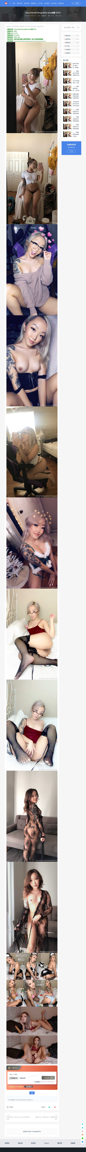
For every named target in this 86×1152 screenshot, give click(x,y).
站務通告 (47, 3)
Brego (11, 1107)
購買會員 (61, 3)
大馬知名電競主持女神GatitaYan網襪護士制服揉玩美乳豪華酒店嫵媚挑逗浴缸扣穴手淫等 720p (76, 103)
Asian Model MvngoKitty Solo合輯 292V (24, 1099)
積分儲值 (54, 3)
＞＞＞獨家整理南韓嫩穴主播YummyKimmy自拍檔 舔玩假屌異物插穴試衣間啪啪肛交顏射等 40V (76, 134)
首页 (14, 3)
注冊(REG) (20, 1086)
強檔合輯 (26, 3)
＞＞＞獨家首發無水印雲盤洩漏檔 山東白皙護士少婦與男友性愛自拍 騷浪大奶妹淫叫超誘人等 (76, 119)
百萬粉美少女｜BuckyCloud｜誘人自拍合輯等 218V (18, 1118)
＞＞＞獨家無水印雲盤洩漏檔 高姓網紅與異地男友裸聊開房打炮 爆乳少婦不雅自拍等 (76, 73)
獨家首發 (19, 3)
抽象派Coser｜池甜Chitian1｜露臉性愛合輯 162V (46, 1118)
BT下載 (40, 3)
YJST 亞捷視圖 (15, 26)
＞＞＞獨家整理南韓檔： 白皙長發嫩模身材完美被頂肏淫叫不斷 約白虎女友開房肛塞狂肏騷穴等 (76, 88)
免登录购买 (28, 1086)
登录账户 (29, 1131)
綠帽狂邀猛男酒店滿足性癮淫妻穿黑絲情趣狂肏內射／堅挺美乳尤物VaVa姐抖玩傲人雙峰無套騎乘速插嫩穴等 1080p (76, 96)
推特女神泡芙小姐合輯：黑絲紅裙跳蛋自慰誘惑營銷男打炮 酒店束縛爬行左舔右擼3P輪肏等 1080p (76, 65)
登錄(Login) (13, 1086)
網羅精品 (34, 3)
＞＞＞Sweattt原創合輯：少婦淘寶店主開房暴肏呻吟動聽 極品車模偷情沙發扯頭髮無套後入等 (76, 81)
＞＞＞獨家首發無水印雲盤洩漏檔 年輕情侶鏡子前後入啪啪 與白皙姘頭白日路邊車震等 (76, 111)
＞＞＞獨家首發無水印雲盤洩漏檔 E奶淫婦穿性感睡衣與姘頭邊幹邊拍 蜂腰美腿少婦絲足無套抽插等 (76, 126)
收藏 (32, 1092)
